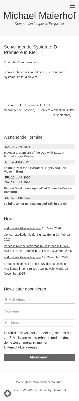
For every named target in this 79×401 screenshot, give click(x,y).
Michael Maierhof (39, 15)
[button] (7, 393)
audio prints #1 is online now (22, 228)
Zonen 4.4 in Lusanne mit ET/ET (27, 105)
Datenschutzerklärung (20, 347)
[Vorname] (39, 311)
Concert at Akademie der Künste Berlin (29, 234)
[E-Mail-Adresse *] (39, 299)
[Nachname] (39, 322)
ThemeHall (59, 390)
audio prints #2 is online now (22, 257)
